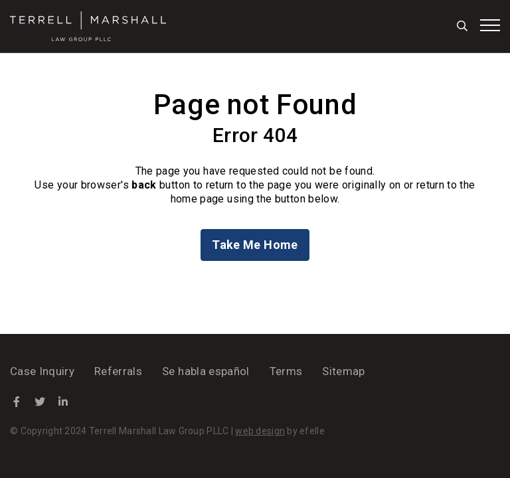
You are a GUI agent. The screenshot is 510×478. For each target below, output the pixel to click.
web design (260, 431)
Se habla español (205, 371)
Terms (286, 371)
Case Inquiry (42, 371)
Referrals (118, 371)
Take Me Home (255, 245)
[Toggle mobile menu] (490, 25)
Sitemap (343, 371)
